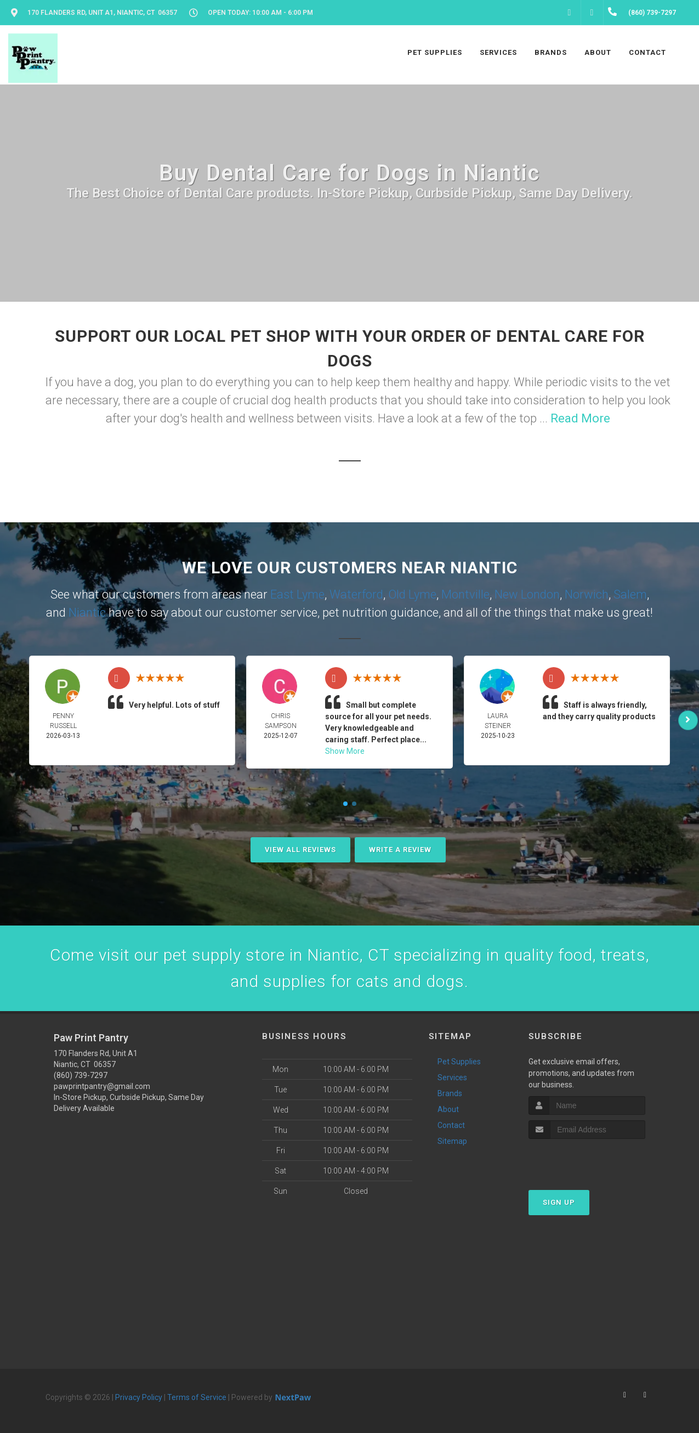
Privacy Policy (138, 1397)
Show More (345, 751)
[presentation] (586, 1159)
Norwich (587, 594)
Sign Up (559, 1202)
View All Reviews (300, 849)
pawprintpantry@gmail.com (102, 1086)
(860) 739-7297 (80, 1075)
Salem (630, 594)
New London (527, 594)
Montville (465, 594)
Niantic (87, 612)
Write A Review (400, 849)
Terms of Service (196, 1397)
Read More (580, 418)
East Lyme (297, 594)
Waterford (356, 594)
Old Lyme (412, 594)
